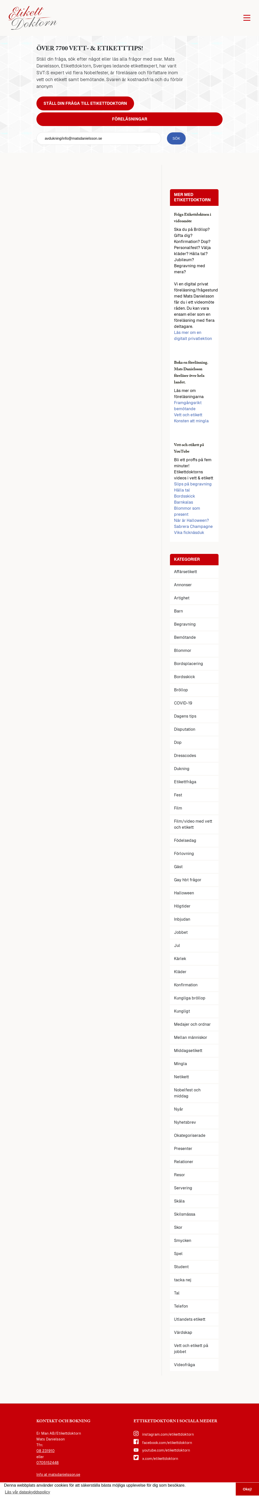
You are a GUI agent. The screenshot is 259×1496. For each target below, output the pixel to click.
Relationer (183, 1161)
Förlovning (184, 853)
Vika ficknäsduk (189, 532)
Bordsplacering (188, 663)
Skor (178, 1227)
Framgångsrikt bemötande (188, 405)
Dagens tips (185, 716)
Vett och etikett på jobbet (191, 1348)
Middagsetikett (188, 1050)
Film (178, 808)
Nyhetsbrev (185, 1122)
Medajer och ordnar (192, 1024)
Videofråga (184, 1364)
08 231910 (45, 1451)
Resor (179, 1174)
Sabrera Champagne (193, 526)
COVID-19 (183, 703)
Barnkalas (183, 502)
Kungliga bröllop (189, 998)
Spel (178, 1253)
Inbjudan (182, 919)
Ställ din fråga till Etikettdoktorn (85, 103)
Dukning (181, 768)
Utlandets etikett (189, 1319)
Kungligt (182, 1011)
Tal (177, 1293)
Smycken (182, 1240)
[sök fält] (98, 138)
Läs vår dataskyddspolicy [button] (27, 1492)
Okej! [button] (247, 1489)
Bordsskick (184, 496)
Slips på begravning (193, 484)
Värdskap (183, 1332)
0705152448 (47, 1463)
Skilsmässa (184, 1214)
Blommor (182, 650)
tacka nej (182, 1280)
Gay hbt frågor (187, 879)
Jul (177, 945)
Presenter (183, 1148)
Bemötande (185, 637)
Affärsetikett (185, 571)
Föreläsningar (129, 119)
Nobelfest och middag (187, 1093)
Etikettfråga (185, 781)
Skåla (179, 1201)
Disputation (184, 729)
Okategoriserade (189, 1135)
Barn (178, 611)
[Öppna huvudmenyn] (247, 18)
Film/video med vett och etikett (193, 824)
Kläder (180, 971)
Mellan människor (190, 1037)
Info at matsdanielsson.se (58, 1475)
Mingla (180, 1063)
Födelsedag (185, 840)
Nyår (178, 1109)
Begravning (185, 624)
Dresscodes (185, 755)
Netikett (181, 1076)
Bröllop (181, 690)
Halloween (184, 893)
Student (181, 1266)
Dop (178, 742)
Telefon (181, 1306)
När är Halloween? (191, 520)
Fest (178, 795)
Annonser (183, 584)
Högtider (182, 906)
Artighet (181, 598)
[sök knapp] (176, 138)
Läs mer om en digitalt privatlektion (193, 335)
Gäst (178, 866)
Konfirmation (186, 985)
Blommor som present (187, 511)
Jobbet (181, 932)
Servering (183, 1188)
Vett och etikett (188, 414)
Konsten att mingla (191, 421)
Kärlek (180, 958)
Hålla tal (182, 490)
